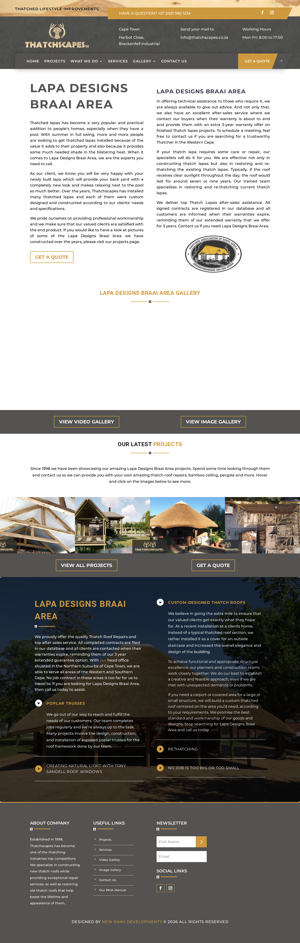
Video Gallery (109, 860)
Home (33, 61)
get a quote (257, 61)
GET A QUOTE (51, 257)
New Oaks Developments (132, 922)
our (103, 660)
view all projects (86, 565)
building (202, 652)
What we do (84, 61)
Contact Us (174, 61)
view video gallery (86, 422)
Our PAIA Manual (112, 890)
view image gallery (213, 422)
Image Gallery (110, 870)
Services (118, 61)
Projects (54, 61)
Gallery (142, 61)
